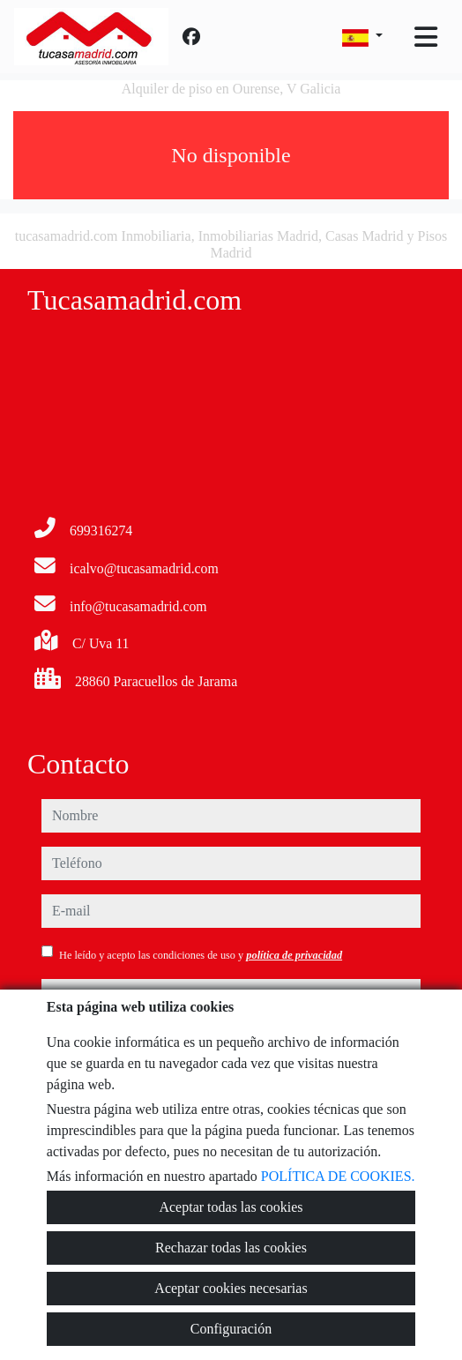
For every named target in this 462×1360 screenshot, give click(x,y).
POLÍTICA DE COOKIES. (338, 1176)
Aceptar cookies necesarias (230, 1288)
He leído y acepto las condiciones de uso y (200, 955)
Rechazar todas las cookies (231, 1247)
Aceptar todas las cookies (230, 1206)
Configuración (231, 1328)
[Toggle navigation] (426, 37)
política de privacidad (294, 955)
